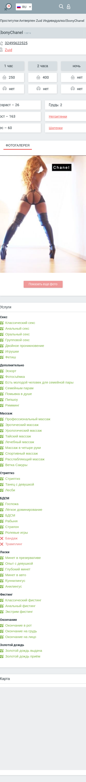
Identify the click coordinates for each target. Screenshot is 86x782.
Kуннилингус (15, 581)
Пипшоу (11, 400)
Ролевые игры (16, 533)
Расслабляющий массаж (24, 459)
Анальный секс (17, 328)
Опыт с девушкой (19, 563)
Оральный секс (17, 334)
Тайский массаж (18, 436)
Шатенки (56, 128)
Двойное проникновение (24, 346)
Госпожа (12, 504)
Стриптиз (12, 479)
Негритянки (58, 116)
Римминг (12, 405)
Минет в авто (15, 575)
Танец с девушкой (19, 484)
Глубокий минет (18, 569)
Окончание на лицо (20, 637)
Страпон (12, 527)
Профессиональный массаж (27, 419)
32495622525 (16, 43)
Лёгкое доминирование (23, 510)
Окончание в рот (18, 625)
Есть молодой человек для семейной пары (39, 382)
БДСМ (10, 515)
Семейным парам (19, 388)
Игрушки (12, 351)
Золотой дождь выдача (23, 651)
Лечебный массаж (19, 442)
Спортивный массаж (21, 453)
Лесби (10, 490)
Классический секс (20, 323)
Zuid (39, 20)
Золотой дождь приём (22, 656)
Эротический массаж (22, 425)
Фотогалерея (18, 145)
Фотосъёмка (15, 377)
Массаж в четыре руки (23, 448)
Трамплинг (13, 544)
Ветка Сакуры (16, 465)
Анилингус (13, 586)
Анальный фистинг (20, 606)
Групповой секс (17, 340)
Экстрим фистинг (19, 612)
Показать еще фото (43, 284)
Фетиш (10, 357)
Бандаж (11, 538)
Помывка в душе (18, 394)
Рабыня (11, 521)
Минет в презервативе (23, 558)
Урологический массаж (23, 430)
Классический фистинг (23, 600)
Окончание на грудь (21, 631)
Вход (68, 6)
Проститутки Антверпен (17, 20)
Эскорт (10, 371)
